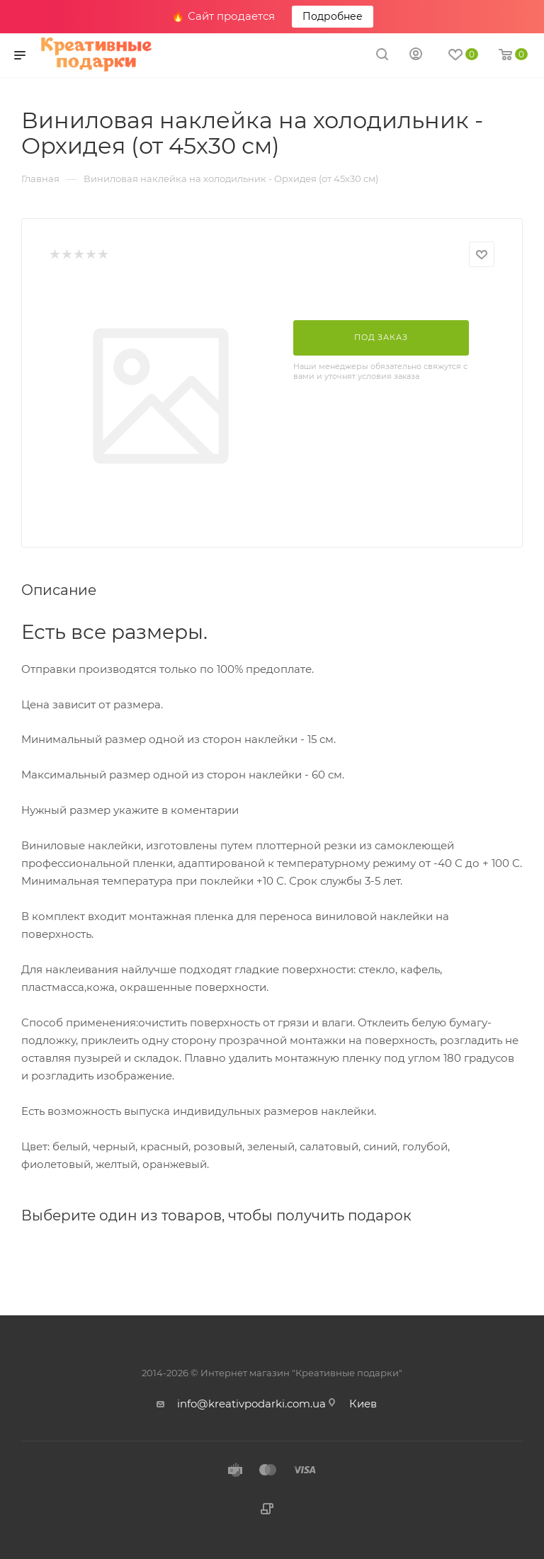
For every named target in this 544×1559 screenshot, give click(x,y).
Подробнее (332, 16)
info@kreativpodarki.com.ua (251, 1403)
